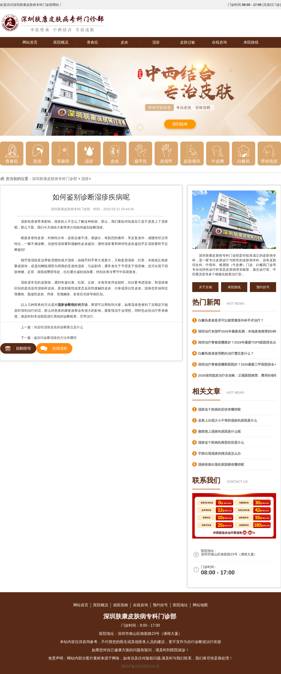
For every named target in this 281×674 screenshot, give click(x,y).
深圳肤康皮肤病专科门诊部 (54, 179)
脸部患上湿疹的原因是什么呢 (219, 431)
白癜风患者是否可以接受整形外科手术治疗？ (231, 320)
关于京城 (205, 287)
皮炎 (124, 42)
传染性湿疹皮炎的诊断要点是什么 (58, 327)
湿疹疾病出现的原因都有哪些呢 (221, 464)
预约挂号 (263, 287)
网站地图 (200, 605)
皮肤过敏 (187, 42)
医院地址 (180, 605)
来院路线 (251, 42)
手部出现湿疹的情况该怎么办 (219, 453)
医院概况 (60, 42)
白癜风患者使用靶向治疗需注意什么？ (226, 353)
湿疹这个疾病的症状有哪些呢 (219, 409)
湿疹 (156, 42)
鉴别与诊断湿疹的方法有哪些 (55, 338)
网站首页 (29, 42)
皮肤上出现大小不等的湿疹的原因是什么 (227, 420)
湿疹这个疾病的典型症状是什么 (221, 442)
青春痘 (92, 42)
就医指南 (120, 605)
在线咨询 (219, 42)
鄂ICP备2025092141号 (140, 666)
